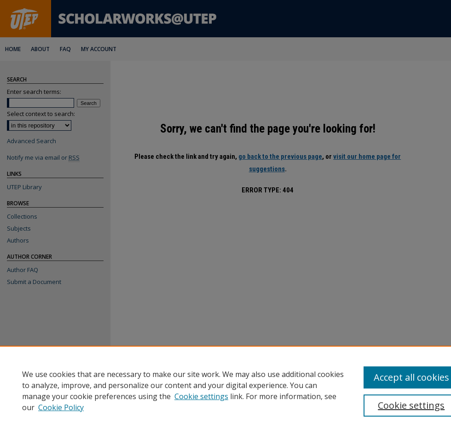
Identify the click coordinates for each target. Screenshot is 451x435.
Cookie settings (201, 396)
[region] (225, 390)
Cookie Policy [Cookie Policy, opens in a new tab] (61, 407)
